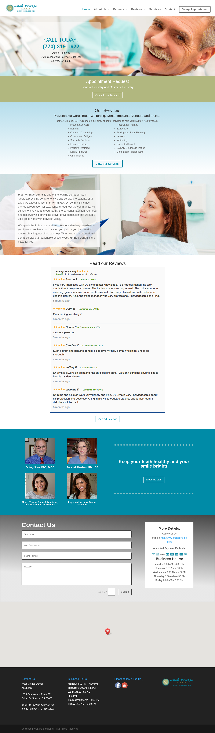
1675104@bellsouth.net (41, 704)
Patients (118, 9)
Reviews (136, 9)
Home (86, 9)
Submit (125, 591)
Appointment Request (107, 95)
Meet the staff (154, 479)
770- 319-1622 (46, 708)
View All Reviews (107, 419)
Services (155, 9)
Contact (170, 9)
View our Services (107, 163)
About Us (100, 9)
